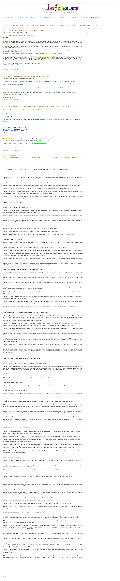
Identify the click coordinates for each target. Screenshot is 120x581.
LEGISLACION (22, 22)
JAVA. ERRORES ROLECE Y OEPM (85, 25)
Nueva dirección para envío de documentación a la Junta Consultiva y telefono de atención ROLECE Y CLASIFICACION (37, 106)
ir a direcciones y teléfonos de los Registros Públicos (52, 119)
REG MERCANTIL (77, 22)
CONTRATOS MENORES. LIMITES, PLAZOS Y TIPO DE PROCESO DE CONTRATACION (40, 20)
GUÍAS (14, 22)
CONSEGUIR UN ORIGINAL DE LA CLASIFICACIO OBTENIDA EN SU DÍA (26, 76)
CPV (40, 17)
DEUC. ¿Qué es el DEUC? (31, 17)
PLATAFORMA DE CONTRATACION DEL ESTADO (54, 17)
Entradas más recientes (7, 573)
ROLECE (22, 17)
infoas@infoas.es (17, 64)
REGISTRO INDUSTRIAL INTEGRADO (69, 20)
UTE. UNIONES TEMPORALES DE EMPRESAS (103, 20)
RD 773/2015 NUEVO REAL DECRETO (10, 20)
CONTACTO (103, 25)
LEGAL (96, 25)
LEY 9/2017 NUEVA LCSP (73, 17)
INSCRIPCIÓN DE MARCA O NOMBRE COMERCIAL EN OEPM (15, 25)
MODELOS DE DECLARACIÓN (34, 22)
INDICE (15, 17)
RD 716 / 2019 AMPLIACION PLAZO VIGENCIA (91, 17)
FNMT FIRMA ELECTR (86, 20)
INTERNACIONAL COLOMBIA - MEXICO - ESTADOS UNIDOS (57, 22)
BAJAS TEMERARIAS (6, 22)
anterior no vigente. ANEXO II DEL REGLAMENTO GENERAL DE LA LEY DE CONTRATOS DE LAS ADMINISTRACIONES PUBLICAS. (40, 158)
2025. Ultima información (7, 17)
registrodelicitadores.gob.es (53, 91)
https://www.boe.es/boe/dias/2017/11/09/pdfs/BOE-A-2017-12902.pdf (18, 35)
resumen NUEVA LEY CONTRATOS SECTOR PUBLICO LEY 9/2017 (23, 30)
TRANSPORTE (108, 22)
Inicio (44, 573)
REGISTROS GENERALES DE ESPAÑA (66, 25)
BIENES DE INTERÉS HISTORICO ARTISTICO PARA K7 (44, 25)
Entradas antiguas (78, 573)
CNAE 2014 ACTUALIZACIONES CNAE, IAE (93, 22)
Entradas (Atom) (12, 576)
